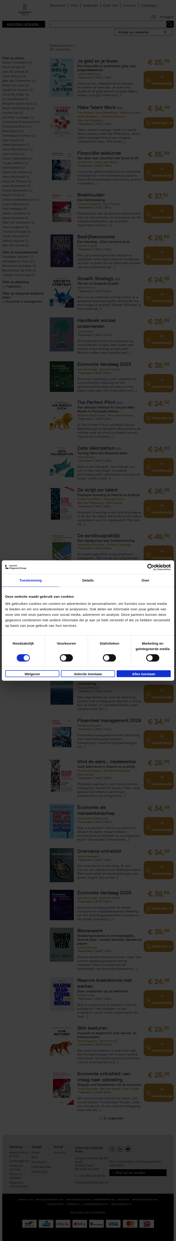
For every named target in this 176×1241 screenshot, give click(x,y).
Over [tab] (145, 580)
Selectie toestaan (88, 674)
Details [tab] (88, 580)
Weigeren (32, 674)
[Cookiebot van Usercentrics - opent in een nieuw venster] (151, 567)
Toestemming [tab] (30, 580)
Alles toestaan (143, 674)
